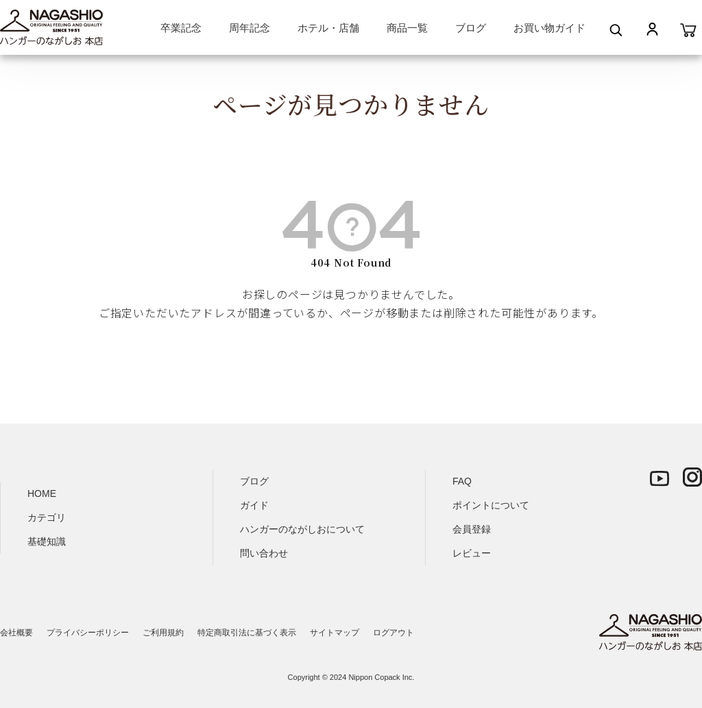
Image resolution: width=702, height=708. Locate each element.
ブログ (470, 28)
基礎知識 (46, 541)
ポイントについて (490, 505)
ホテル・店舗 (328, 28)
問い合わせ (264, 553)
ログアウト (393, 632)
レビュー (471, 553)
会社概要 (16, 632)
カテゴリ (46, 517)
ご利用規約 (163, 632)
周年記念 (249, 28)
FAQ (462, 481)
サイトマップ (334, 632)
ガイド (254, 505)
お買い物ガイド (549, 28)
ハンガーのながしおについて (302, 529)
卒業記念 (181, 28)
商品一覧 (407, 28)
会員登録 (471, 529)
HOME (41, 493)
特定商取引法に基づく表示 (246, 632)
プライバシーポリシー (88, 632)
